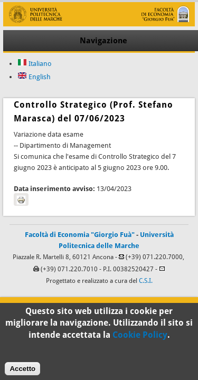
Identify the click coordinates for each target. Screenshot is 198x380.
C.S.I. (146, 280)
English (34, 77)
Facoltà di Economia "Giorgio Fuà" (80, 235)
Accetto (22, 372)
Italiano (34, 64)
